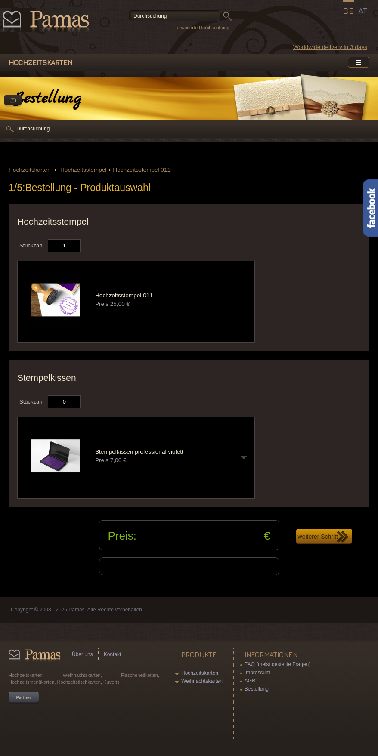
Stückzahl (31, 245)
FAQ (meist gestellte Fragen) (277, 664)
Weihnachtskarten (202, 681)
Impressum (257, 673)
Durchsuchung (33, 129)
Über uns (82, 654)
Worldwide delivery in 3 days (330, 47)
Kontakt (112, 654)
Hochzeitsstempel (82, 170)
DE (348, 10)
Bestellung (257, 689)
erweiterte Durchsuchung (203, 27)
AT (362, 10)
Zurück (13, 101)
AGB (250, 681)
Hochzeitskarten (30, 170)
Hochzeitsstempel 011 (141, 170)
